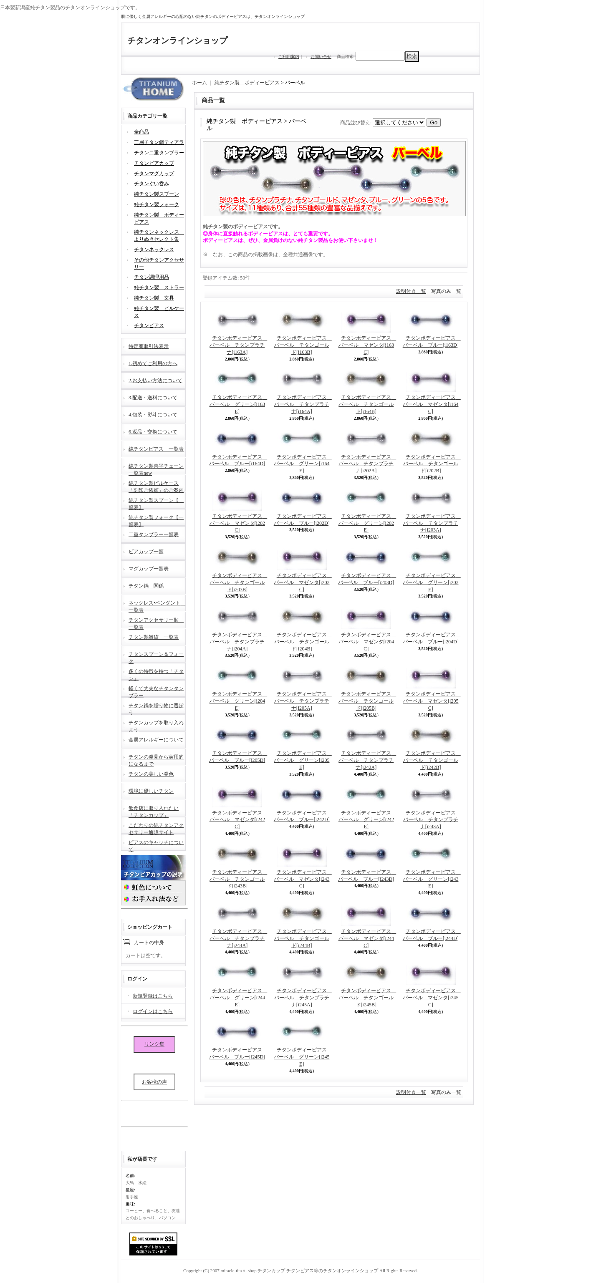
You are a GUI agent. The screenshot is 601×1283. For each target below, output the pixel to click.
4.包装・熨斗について (153, 415)
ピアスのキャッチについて (156, 845)
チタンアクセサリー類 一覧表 (156, 622)
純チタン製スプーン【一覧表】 (156, 503)
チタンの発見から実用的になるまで (156, 759)
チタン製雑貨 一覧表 (154, 637)
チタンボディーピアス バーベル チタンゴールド (303, 345)
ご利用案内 (288, 56)
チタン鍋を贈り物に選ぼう (156, 708)
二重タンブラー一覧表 (154, 534)
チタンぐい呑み (151, 184)
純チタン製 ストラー (159, 287)
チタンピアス (149, 325)
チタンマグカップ (154, 173)
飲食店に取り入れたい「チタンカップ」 (154, 811)
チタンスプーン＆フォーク (156, 657)
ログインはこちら (153, 1011)
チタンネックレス (154, 249)
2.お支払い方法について (155, 380)
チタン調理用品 (151, 277)
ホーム (199, 83)
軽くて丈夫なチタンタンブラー (156, 691)
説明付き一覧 (411, 291)
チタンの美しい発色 (151, 774)
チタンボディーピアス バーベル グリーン (239, 404)
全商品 (141, 132)
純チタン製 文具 (154, 298)
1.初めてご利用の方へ (153, 363)
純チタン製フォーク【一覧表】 (156, 520)
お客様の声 (154, 1082)
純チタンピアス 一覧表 (156, 449)
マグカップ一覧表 (149, 569)
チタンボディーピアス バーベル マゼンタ (367, 345)
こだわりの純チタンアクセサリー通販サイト (156, 828)
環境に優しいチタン (151, 791)
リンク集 (154, 1044)
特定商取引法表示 (149, 346)
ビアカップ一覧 (146, 552)
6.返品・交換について (153, 432)
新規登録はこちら (153, 996)
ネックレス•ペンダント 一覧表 (157, 605)
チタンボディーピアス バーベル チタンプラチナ (238, 345)
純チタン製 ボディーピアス (247, 83)
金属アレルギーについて (156, 740)
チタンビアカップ (154, 163)
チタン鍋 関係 (146, 586)
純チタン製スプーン (156, 194)
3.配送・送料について (153, 398)
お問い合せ (321, 56)
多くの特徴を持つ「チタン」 (156, 674)
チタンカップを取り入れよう (156, 725)
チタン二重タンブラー (159, 153)
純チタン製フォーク (156, 204)
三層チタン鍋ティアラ (159, 142)
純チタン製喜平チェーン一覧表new (156, 468)
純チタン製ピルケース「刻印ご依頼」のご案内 (156, 486)
